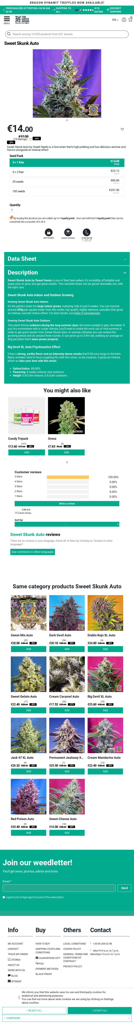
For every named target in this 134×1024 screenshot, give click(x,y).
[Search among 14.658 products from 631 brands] (67, 34)
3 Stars (18, 486)
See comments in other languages (33, 552)
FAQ (41, 963)
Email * (7, 881)
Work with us (16, 970)
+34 (102, 943)
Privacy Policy (72, 966)
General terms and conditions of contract (75, 958)
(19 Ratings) (20, 139)
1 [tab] (67, 120)
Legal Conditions (74, 943)
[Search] (8, 34)
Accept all (99, 1010)
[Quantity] (14, 210)
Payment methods (47, 968)
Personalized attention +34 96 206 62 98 (26, 10)
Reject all (34, 1010)
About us (13, 965)
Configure (67, 1018)
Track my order (18, 954)
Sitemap (16, 981)
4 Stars (18, 481)
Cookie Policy (72, 949)
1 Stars (18, 496)
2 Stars (18, 491)
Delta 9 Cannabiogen (87, 313)
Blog (14, 975)
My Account (15, 943)
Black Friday (44, 974)
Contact (13, 949)
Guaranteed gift (49, 958)
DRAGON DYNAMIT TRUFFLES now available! (67, 2)
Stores (15, 959)
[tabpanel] (67, 83)
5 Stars (18, 476)
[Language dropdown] (115, 20)
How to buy (43, 943)
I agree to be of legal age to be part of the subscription (35, 897)
